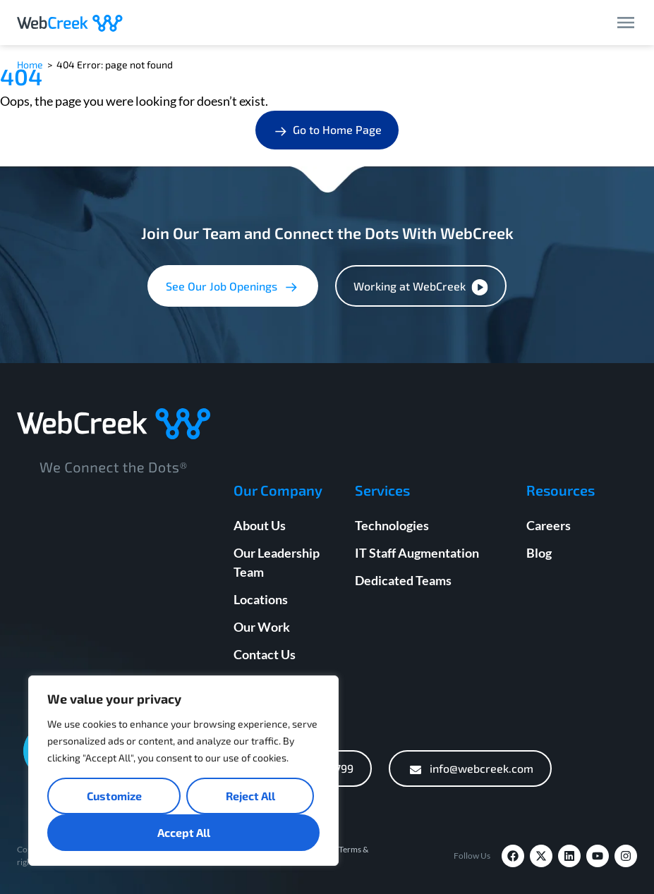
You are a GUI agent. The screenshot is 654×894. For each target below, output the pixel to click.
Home (30, 65)
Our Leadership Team (277, 562)
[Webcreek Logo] (70, 22)
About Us (260, 525)
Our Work (262, 627)
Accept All (183, 832)
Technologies (392, 525)
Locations (261, 599)
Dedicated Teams (403, 580)
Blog (539, 553)
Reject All (250, 795)
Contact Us (265, 654)
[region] (183, 770)
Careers (548, 525)
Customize (114, 795)
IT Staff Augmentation (417, 553)
